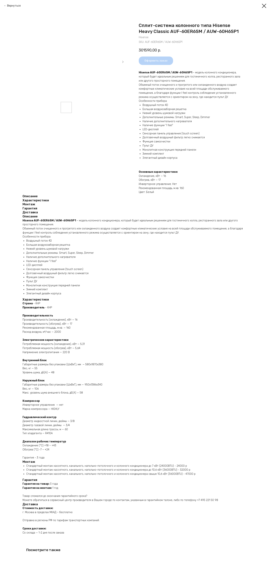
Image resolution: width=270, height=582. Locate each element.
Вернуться (14, 5)
